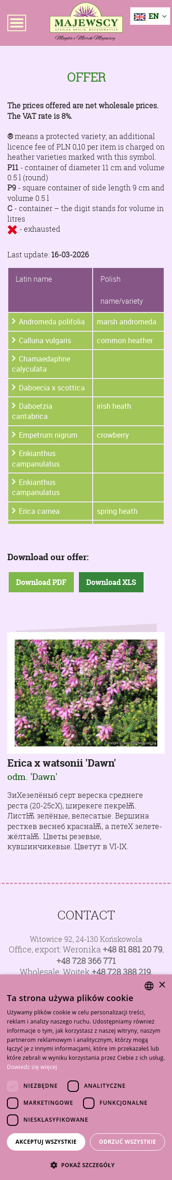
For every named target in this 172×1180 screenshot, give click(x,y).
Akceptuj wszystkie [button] (46, 1142)
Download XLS (111, 582)
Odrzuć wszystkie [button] (127, 1142)
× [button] (161, 985)
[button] (86, 1164)
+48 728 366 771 (86, 961)
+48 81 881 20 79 (132, 949)
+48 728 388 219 (121, 972)
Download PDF (41, 582)
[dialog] (86, 1077)
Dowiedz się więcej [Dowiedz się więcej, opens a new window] (32, 1067)
